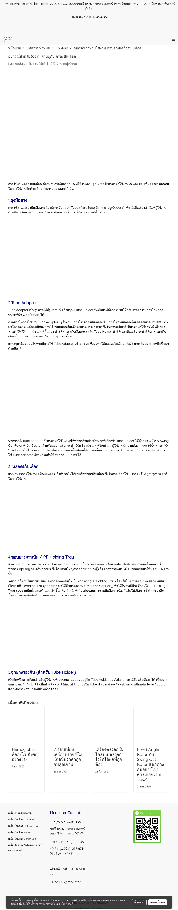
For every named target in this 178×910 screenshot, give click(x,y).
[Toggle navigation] (173, 40)
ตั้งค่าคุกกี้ (139, 902)
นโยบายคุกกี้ (67, 903)
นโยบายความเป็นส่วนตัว (43, 903)
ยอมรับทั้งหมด (157, 902)
